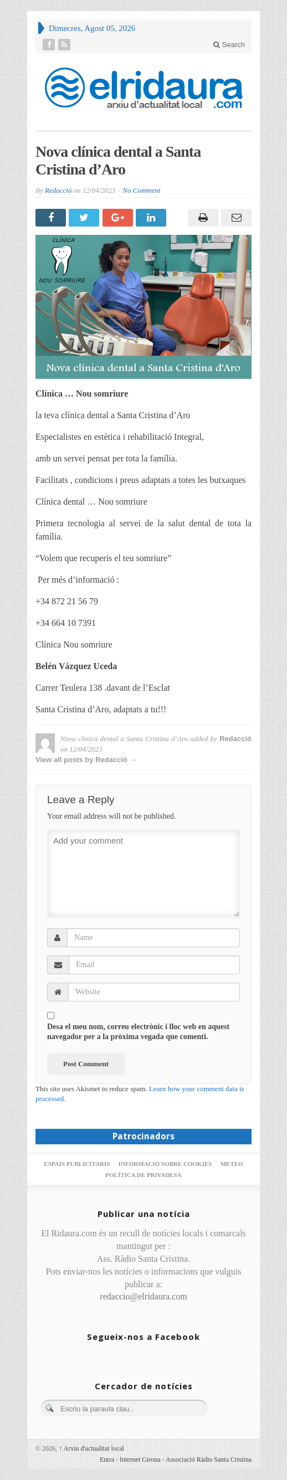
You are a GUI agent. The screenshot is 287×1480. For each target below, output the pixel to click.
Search (229, 44)
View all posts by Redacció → (86, 760)
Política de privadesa (143, 1174)
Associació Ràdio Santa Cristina (209, 1459)
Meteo (232, 1163)
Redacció (58, 190)
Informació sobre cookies (165, 1163)
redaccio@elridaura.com (143, 1296)
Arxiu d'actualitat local (91, 1448)
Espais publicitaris (77, 1163)
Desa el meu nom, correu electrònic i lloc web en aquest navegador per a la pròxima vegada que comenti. (138, 1031)
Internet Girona (140, 1459)
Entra (107, 1459)
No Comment (141, 190)
